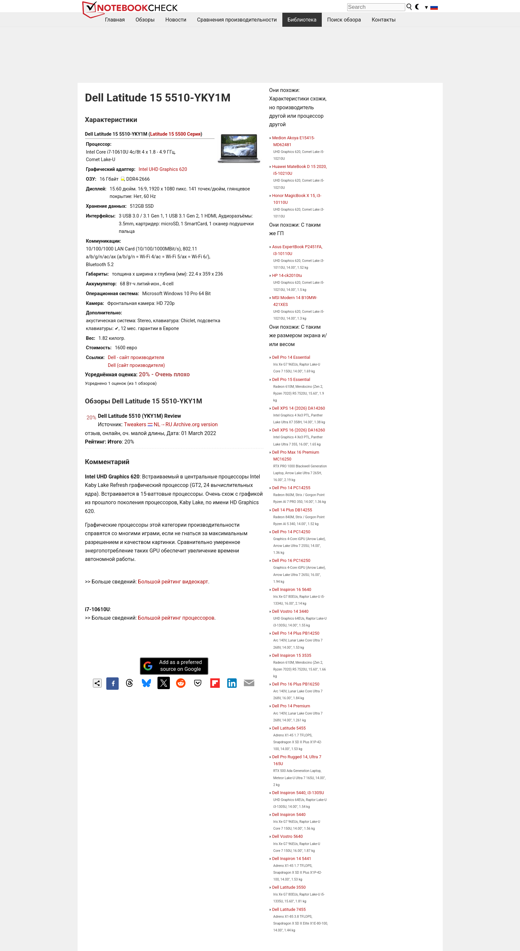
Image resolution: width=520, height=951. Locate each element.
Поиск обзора (344, 20)
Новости (175, 20)
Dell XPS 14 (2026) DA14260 (298, 408)
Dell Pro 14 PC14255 (291, 487)
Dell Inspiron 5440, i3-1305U (298, 792)
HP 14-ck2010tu (287, 275)
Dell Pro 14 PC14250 (291, 531)
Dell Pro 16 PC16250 (291, 560)
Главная (115, 20)
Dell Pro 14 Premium (291, 705)
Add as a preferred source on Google (172, 665)
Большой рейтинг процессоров (176, 618)
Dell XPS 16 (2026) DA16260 (298, 430)
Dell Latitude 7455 (289, 909)
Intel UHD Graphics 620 (163, 169)
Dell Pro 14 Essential (291, 357)
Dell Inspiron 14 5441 (291, 858)
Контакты (383, 20)
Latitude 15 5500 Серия (175, 134)
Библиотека (302, 20)
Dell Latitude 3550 (289, 887)
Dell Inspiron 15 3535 (291, 655)
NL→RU (163, 424)
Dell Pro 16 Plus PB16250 (295, 684)
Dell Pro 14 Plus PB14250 (295, 633)
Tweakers (135, 424)
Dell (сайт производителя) (136, 365)
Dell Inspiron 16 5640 (291, 589)
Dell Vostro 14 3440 (290, 611)
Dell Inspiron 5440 (289, 814)
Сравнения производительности (237, 20)
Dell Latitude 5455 (289, 728)
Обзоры (145, 20)
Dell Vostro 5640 (287, 836)
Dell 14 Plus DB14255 (292, 509)
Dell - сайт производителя (136, 357)
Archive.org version (195, 424)
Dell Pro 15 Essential (291, 379)
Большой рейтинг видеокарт (173, 582)
